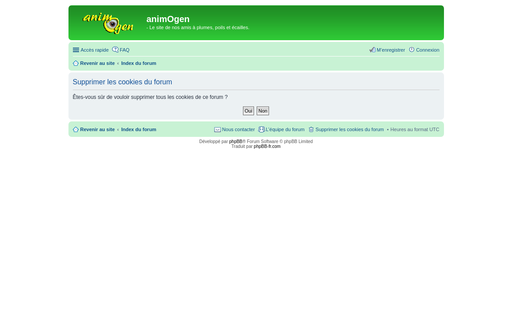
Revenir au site (97, 129)
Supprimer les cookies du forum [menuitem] (349, 129)
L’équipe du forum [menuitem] (285, 129)
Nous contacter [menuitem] (238, 129)
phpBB (236, 141)
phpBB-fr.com (267, 146)
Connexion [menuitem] (428, 50)
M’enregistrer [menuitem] (391, 50)
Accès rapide (95, 50)
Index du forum (138, 129)
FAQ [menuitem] (124, 50)
